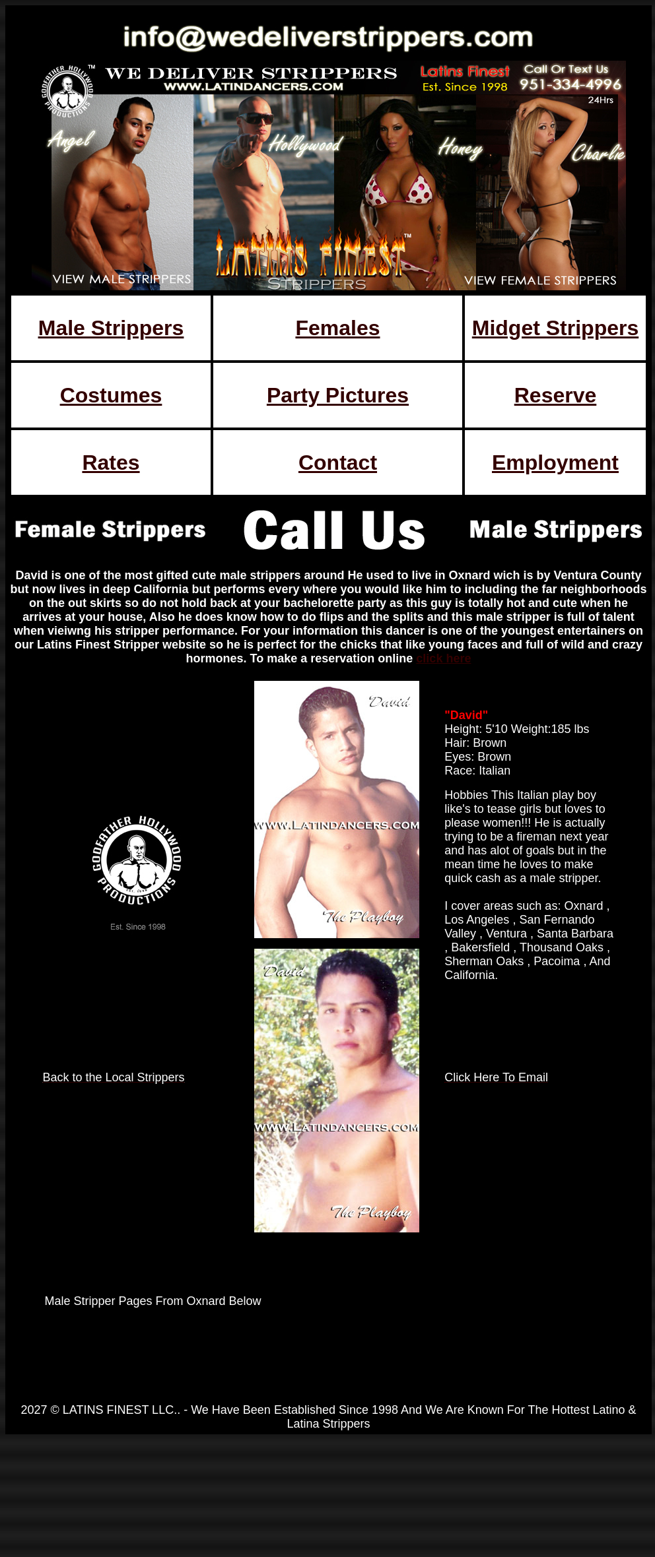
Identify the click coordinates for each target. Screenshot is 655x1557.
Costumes (111, 395)
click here (443, 658)
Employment (555, 462)
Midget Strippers (555, 328)
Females (337, 328)
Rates (110, 462)
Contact (337, 462)
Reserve (555, 395)
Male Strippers (111, 328)
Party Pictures (338, 395)
